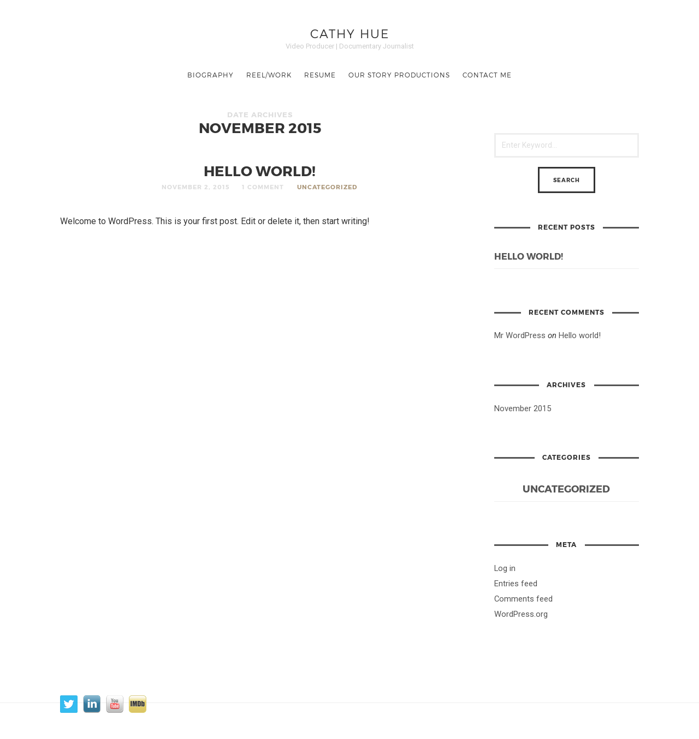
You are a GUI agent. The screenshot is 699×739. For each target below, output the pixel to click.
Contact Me (487, 75)
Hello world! (260, 170)
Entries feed (515, 583)
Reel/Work (269, 75)
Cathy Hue (349, 33)
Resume (320, 75)
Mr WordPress (520, 335)
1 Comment (263, 186)
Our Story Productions (399, 75)
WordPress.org (521, 614)
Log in (505, 568)
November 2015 (522, 408)
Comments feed (523, 599)
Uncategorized (327, 186)
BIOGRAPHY (210, 75)
